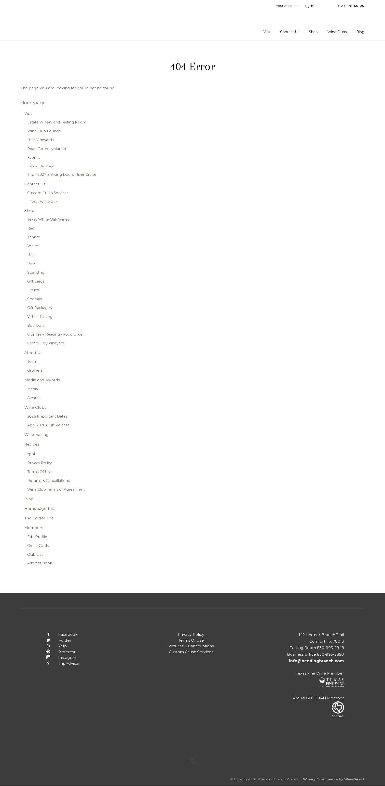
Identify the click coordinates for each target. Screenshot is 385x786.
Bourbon (35, 325)
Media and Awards (42, 380)
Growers (34, 370)
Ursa (31, 255)
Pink (31, 263)
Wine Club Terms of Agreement (56, 489)
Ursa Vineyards (40, 140)
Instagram (58, 657)
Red (30, 228)
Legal (29, 453)
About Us (33, 352)
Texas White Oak (43, 201)
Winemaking (36, 434)
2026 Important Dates (47, 416)
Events (33, 157)
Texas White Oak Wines (48, 219)
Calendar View (42, 166)
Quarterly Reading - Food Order (55, 334)
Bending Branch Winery (52, 20)
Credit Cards (38, 545)
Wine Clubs (337, 32)
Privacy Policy (39, 463)
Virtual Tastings (40, 316)
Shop (313, 32)
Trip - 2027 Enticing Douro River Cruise (61, 174)
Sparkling (35, 272)
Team (32, 361)
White (32, 246)
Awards (33, 398)
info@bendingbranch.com (316, 661)
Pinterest (57, 652)
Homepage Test (39, 508)
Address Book (39, 563)
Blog (360, 32)
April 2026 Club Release (48, 425)
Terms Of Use (39, 472)
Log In (308, 6)
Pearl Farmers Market (46, 149)
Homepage (33, 103)
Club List (35, 554)
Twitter (55, 640)
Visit (267, 32)
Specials (34, 299)
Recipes (31, 444)
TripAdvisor (59, 663)
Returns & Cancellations (48, 480)
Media (32, 389)
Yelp (53, 646)
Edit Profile (37, 537)
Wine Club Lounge (44, 131)
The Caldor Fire (39, 518)
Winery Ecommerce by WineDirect (333, 779)
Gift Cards (35, 281)
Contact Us (289, 32)
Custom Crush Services (47, 193)
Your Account (287, 6)
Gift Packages (39, 308)
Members (33, 527)
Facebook (58, 634)
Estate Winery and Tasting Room (56, 122)
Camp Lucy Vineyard (45, 343)
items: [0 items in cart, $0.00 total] (346, 6)
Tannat (33, 237)
